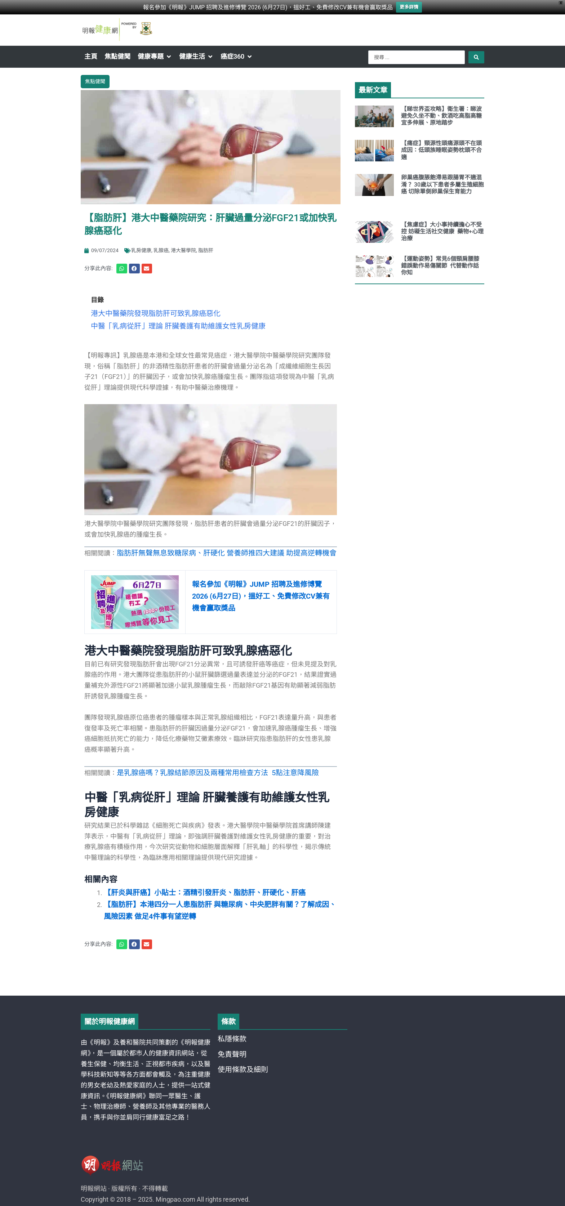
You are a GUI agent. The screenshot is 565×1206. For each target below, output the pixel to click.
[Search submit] (476, 57)
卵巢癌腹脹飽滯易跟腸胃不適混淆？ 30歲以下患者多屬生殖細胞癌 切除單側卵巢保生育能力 (442, 184)
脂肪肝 (205, 248)
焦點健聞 (95, 81)
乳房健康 (141, 248)
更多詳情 (409, 6)
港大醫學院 (183, 248)
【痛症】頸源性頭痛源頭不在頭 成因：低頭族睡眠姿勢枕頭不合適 (441, 150)
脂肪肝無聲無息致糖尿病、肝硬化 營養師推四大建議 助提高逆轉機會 (215, 547)
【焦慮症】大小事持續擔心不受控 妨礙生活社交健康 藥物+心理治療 (442, 231)
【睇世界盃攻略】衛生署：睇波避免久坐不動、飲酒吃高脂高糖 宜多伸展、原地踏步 (442, 116)
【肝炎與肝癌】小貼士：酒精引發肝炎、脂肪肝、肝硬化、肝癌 (194, 885)
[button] (154, 56)
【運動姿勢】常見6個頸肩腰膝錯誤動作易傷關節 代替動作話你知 (440, 265)
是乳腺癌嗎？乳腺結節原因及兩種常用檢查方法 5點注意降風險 (207, 766)
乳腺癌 (161, 248)
